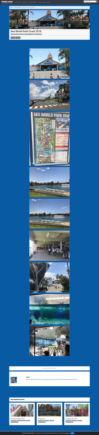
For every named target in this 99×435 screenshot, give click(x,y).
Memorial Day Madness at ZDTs (18, 418)
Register (85, 3)
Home (11, 7)
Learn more (67, 433)
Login (90, 3)
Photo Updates (33, 2)
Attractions (25, 2)
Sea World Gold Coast (14, 34)
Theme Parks (18, 2)
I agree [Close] (72, 433)
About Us (48, 2)
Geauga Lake (74, 420)
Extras (39, 2)
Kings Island (47, 420)
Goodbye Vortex (41, 418)
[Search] (90, 1)
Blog (44, 2)
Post (13, 37)
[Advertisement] (49, 44)
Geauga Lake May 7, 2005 (71, 418)
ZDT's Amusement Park (21, 420)
